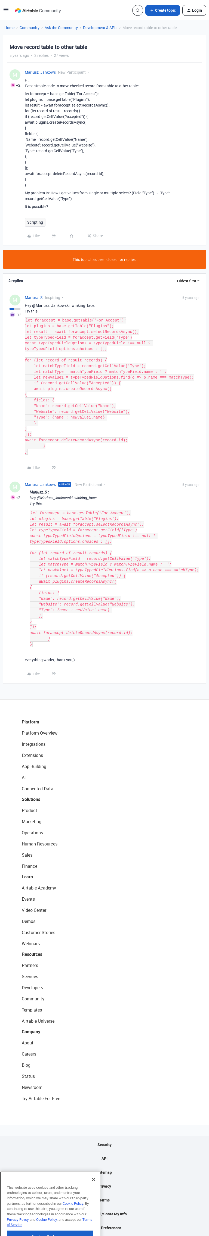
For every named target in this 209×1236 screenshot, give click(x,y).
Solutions (31, 799)
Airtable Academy (39, 888)
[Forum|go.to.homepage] (38, 10)
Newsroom (32, 1087)
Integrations (33, 744)
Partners (30, 965)
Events (28, 899)
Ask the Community (61, 27)
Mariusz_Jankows (40, 72)
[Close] (94, 1194)
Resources (32, 954)
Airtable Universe (38, 1021)
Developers (32, 988)
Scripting (35, 222)
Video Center (34, 910)
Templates (32, 1010)
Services (30, 976)
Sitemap (104, 1172)
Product (29, 810)
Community (29, 27)
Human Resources (39, 844)
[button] (6, 11)
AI (24, 778)
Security (104, 1144)
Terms (104, 1200)
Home (9, 27)
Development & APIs (100, 27)
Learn (27, 877)
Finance (29, 866)
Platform (30, 722)
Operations (32, 833)
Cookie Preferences (104, 1227)
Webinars (31, 944)
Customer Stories (38, 932)
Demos (28, 921)
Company (31, 1032)
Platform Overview (39, 733)
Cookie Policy (73, 1218)
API (104, 1158)
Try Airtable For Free (41, 1098)
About (27, 1043)
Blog (26, 1065)
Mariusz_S (34, 297)
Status (28, 1076)
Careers (29, 1054)
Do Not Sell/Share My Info (104, 1213)
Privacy (104, 1186)
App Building (34, 766)
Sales (27, 855)
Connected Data (37, 789)
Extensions (32, 755)
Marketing (31, 822)
